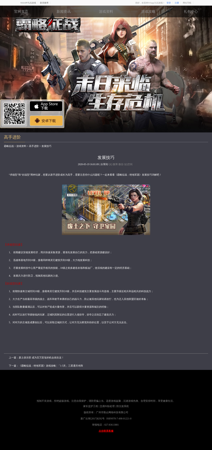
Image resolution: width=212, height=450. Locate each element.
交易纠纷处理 (107, 406)
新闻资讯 (64, 11)
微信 (120, 164)
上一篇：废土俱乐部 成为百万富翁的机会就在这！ (36, 357)
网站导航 (187, 3)
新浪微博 (44, 3)
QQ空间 (128, 164)
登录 (169, 3)
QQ (110, 164)
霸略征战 (9, 146)
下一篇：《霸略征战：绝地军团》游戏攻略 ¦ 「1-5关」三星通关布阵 (46, 365)
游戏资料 (106, 11)
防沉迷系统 (122, 406)
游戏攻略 (148, 11)
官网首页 (21, 11)
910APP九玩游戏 (28, 3)
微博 (115, 164)
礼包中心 (191, 11)
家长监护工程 (90, 406)
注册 (177, 3)
